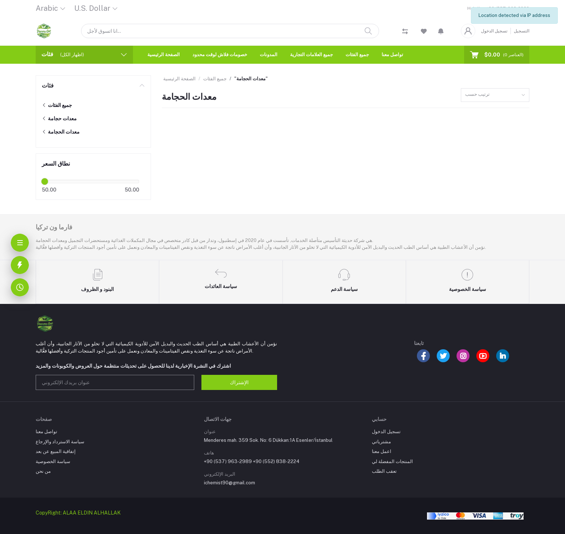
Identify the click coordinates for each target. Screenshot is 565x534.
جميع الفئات (357, 54)
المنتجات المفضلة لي (392, 461)
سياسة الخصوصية (53, 461)
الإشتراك (239, 382)
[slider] (44, 181)
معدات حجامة (59, 118)
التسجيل (521, 30)
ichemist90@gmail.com (229, 482)
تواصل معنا (392, 54)
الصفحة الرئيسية (163, 54)
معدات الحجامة (61, 132)
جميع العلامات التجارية (311, 54)
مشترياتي (381, 441)
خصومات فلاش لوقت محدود (219, 54)
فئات (48, 85)
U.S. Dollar (92, 8)
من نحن (43, 471)
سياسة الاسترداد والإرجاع (60, 441)
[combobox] (495, 95)
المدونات (268, 54)
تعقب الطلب (384, 471)
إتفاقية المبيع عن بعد (56, 451)
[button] (441, 31)
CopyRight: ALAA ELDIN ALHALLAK (78, 513)
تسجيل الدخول (494, 30)
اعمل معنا (381, 451)
